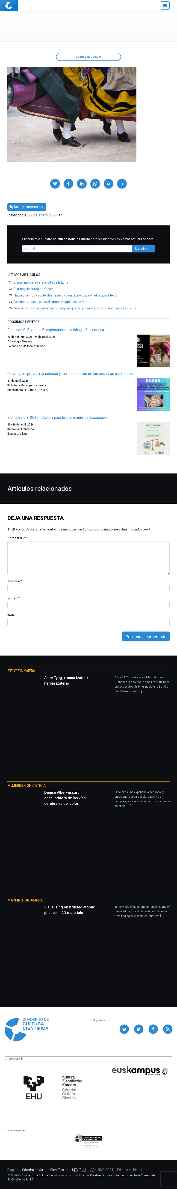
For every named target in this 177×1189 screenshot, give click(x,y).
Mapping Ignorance (25, 900)
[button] (55, 184)
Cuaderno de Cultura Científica (41, 1175)
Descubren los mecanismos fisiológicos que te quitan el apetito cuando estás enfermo (76, 308)
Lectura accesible (88, 56)
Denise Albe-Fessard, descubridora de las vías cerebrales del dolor (65, 798)
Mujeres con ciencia (26, 785)
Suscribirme (143, 249)
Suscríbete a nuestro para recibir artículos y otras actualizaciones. (88, 239)
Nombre (14, 581)
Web (10, 615)
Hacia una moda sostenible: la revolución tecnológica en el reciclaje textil (65, 295)
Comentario (17, 538)
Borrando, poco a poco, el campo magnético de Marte (52, 302)
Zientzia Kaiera (21, 671)
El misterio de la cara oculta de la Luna (41, 282)
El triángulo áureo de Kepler (33, 289)
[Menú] (165, 5)
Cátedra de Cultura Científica (43, 1170)
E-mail (13, 598)
